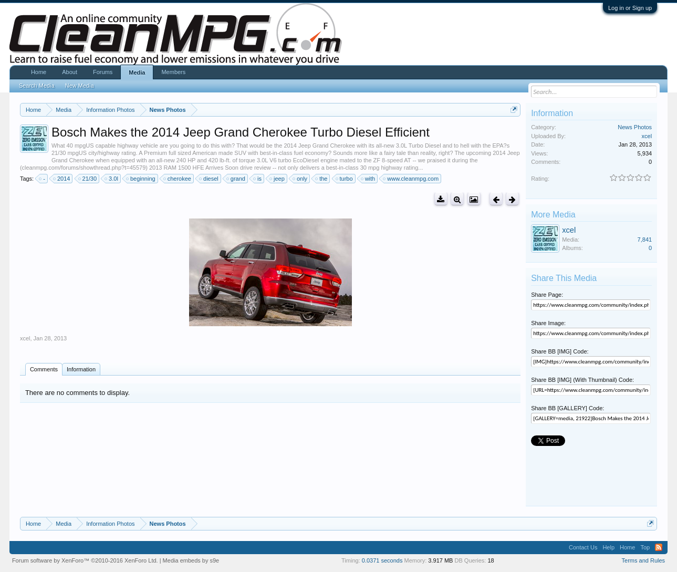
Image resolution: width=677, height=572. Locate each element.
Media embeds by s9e (191, 560)
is (258, 178)
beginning (141, 178)
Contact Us (583, 547)
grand (236, 178)
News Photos (635, 127)
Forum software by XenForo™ (85, 560)
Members (173, 72)
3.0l (112, 178)
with (369, 178)
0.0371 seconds (382, 560)
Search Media (37, 85)
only (300, 178)
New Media (79, 85)
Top (645, 547)
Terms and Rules (643, 560)
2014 (62, 178)
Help (608, 547)
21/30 (88, 178)
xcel (25, 338)
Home (38, 72)
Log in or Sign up (630, 8)
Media (137, 72)
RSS (658, 547)
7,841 (645, 239)
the (321, 178)
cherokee (177, 178)
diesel (209, 178)
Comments (44, 369)
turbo (345, 178)
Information (81, 369)
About (69, 72)
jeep (277, 178)
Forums (102, 72)
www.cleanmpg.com (411, 178)
